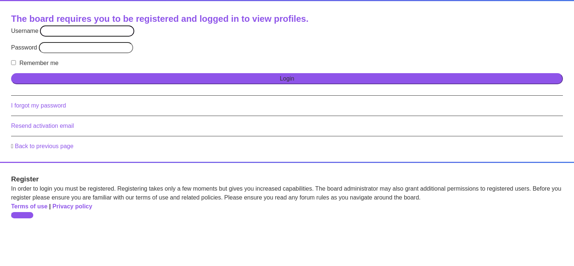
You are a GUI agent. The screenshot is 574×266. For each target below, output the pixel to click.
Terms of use (29, 206)
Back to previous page (44, 146)
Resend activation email (42, 126)
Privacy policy (72, 206)
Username (24, 31)
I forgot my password (38, 105)
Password (24, 47)
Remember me (34, 63)
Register (22, 215)
